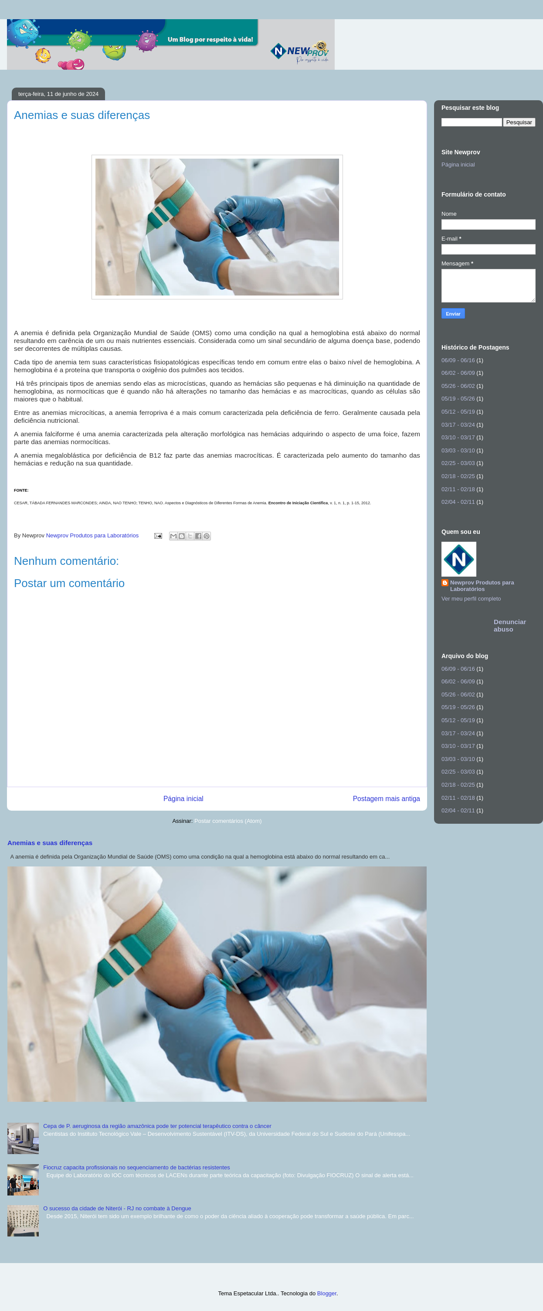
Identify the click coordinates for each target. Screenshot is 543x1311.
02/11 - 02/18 (458, 489)
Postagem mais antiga (386, 798)
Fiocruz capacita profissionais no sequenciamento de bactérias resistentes (136, 1167)
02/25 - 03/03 (458, 463)
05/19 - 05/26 (458, 398)
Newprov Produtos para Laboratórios (482, 585)
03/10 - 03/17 (458, 437)
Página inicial (183, 798)
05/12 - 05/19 (458, 411)
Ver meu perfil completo (471, 598)
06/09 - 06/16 (458, 360)
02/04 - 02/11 (458, 502)
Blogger (326, 1293)
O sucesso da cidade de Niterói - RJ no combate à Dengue (117, 1208)
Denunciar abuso (510, 625)
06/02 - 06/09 (458, 373)
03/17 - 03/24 (458, 424)
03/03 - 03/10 (458, 450)
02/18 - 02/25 (458, 476)
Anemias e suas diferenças (49, 842)
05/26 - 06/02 (458, 386)
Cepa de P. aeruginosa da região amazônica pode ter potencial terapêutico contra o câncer (157, 1126)
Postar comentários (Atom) (228, 821)
